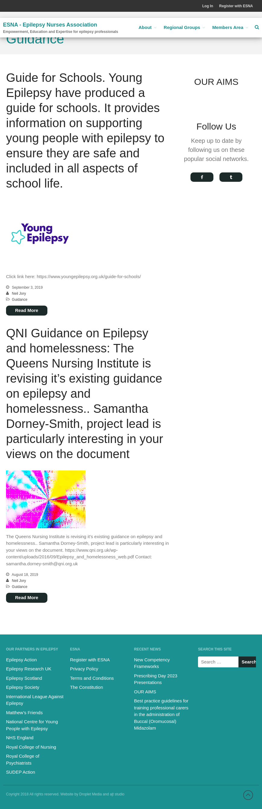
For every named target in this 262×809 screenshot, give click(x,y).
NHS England (20, 737)
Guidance (19, 299)
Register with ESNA (236, 6)
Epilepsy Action (21, 659)
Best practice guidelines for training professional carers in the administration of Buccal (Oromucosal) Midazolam (161, 714)
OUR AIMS (145, 691)
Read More (26, 310)
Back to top (248, 795)
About (145, 27)
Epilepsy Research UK (28, 668)
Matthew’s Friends (24, 712)
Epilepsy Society (22, 687)
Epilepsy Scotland (24, 678)
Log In (207, 6)
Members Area (227, 27)
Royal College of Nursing (31, 747)
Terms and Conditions (92, 678)
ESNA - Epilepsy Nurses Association (50, 25)
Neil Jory (19, 293)
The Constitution (86, 687)
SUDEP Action (20, 772)
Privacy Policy (84, 668)
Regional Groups (182, 27)
